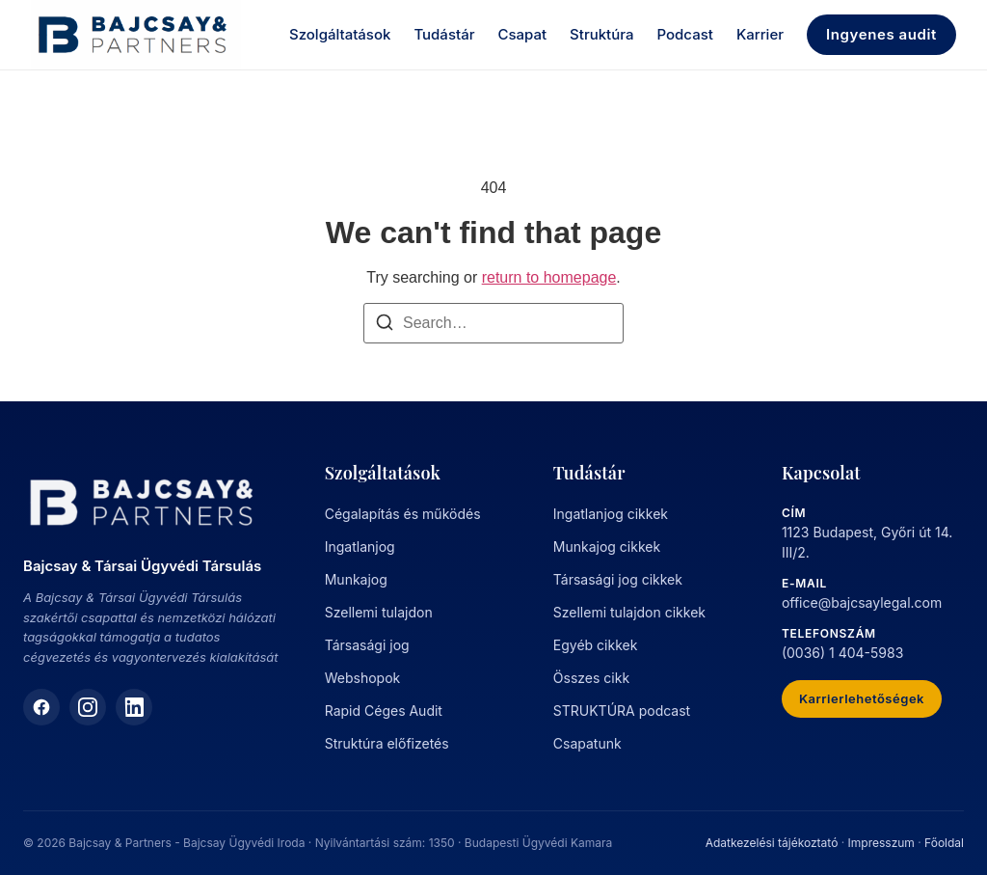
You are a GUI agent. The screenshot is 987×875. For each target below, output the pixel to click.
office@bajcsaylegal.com (862, 602)
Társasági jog (367, 645)
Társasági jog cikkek (617, 579)
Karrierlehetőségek (861, 698)
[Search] (385, 325)
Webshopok (363, 678)
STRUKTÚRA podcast (621, 710)
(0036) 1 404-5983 (842, 652)
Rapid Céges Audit (383, 710)
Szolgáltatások (339, 34)
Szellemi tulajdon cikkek (629, 612)
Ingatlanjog (360, 546)
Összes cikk (591, 678)
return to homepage (549, 277)
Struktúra (601, 34)
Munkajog (356, 579)
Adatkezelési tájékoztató (772, 842)
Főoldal (944, 842)
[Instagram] (87, 707)
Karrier (760, 34)
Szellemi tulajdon (379, 612)
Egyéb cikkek (595, 645)
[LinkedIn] (134, 707)
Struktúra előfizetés (387, 743)
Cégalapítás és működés (403, 514)
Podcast (685, 34)
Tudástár (443, 34)
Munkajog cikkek (606, 546)
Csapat (522, 34)
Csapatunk (587, 743)
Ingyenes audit (881, 34)
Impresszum (881, 842)
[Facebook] (41, 707)
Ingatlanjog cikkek (610, 514)
